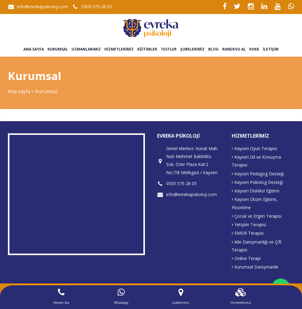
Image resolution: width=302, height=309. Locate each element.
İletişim (271, 49)
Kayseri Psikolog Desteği (257, 182)
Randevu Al (234, 49)
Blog (213, 49)
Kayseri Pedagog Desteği (258, 174)
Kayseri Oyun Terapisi (254, 148)
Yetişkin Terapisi (249, 224)
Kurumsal (57, 49)
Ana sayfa (33, 49)
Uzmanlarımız (86, 49)
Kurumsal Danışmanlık (255, 267)
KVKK (254, 49)
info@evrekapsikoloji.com (42, 6)
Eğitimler (147, 49)
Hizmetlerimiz (119, 49)
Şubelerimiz (192, 49)
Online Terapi (246, 258)
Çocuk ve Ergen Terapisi (257, 216)
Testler (169, 49)
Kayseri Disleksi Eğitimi (255, 191)
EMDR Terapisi (248, 233)
